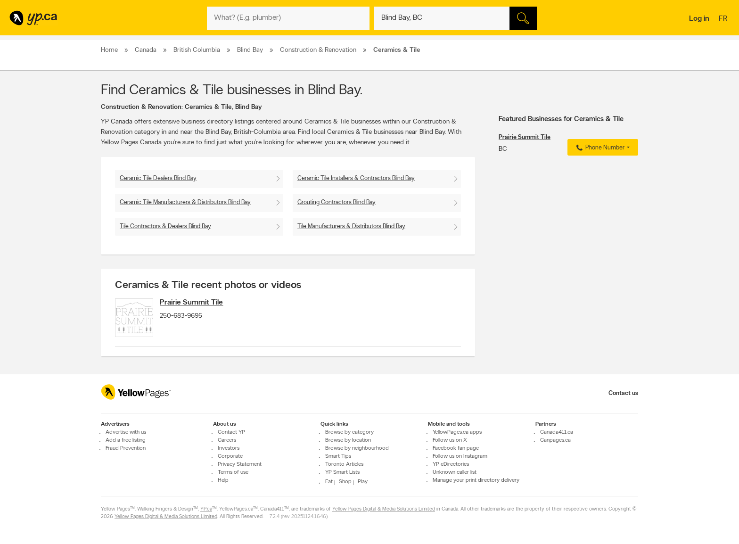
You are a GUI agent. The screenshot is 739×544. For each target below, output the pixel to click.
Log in (699, 19)
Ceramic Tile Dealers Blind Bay (158, 178)
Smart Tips (338, 456)
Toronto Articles (344, 464)
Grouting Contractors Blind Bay (336, 202)
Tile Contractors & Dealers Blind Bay (165, 226)
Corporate (230, 456)
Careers (227, 440)
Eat (329, 482)
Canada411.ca (556, 432)
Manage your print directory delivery (476, 480)
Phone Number (599, 148)
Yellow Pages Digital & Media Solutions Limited (383, 509)
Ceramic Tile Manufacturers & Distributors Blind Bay (185, 202)
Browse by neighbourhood (357, 448)
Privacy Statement (240, 464)
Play (363, 482)
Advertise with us (126, 432)
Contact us (623, 393)
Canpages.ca (555, 440)
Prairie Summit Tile (198, 302)
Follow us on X (450, 440)
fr (724, 19)
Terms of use (233, 472)
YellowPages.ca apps (457, 432)
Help (223, 480)
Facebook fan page (456, 448)
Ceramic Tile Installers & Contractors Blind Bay (356, 178)
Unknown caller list (454, 472)
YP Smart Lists (342, 472)
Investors (228, 448)
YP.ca (206, 509)
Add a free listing (126, 440)
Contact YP (231, 432)
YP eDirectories (451, 464)
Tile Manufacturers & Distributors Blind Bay (351, 226)
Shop (345, 482)
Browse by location (348, 440)
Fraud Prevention (126, 448)
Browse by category (349, 432)
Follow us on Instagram (460, 456)
